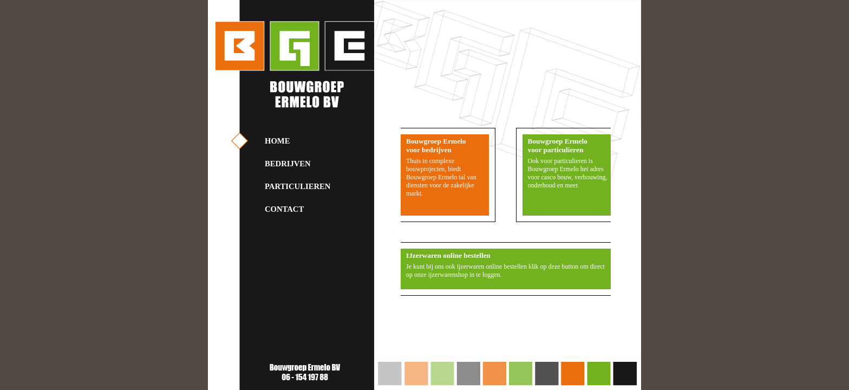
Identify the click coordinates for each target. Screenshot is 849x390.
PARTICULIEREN (297, 186)
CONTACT (284, 209)
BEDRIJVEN (288, 163)
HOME (277, 140)
